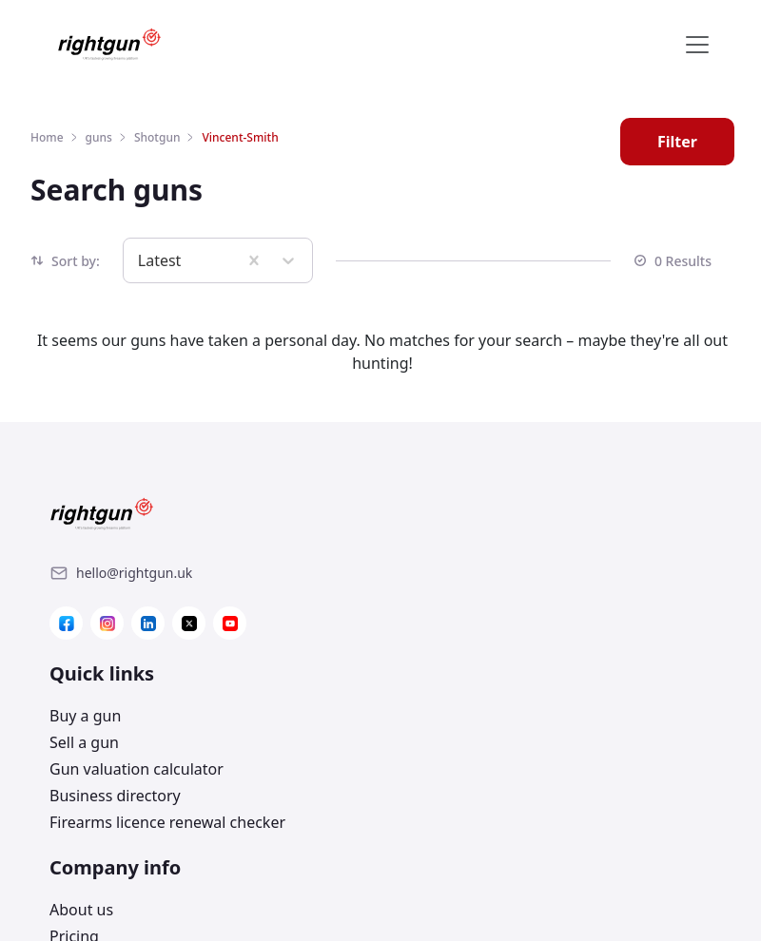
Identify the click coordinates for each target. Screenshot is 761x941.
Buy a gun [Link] (427, 545)
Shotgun (157, 137)
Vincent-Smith (240, 137)
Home (47, 137)
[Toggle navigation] (697, 45)
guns (99, 137)
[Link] (134, 573)
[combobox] (140, 260)
